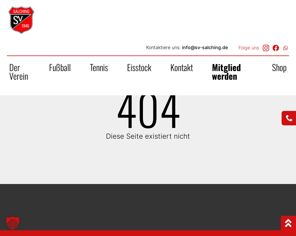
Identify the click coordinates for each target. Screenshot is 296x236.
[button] (12, 223)
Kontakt (181, 67)
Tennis (99, 67)
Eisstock (139, 67)
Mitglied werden (226, 71)
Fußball (60, 67)
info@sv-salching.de (205, 47)
